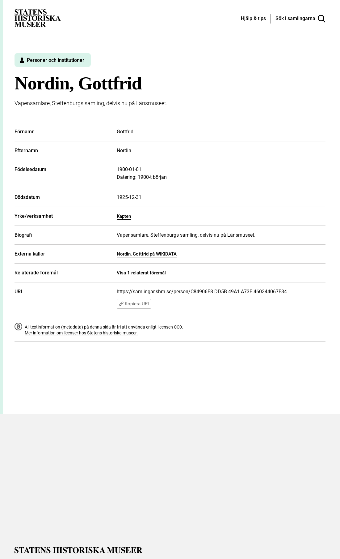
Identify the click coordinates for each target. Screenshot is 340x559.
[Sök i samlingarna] (300, 19)
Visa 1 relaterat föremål (141, 273)
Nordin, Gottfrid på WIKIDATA (147, 254)
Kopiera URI (134, 304)
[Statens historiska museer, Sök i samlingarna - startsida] (38, 17)
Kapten (124, 216)
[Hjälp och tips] (253, 19)
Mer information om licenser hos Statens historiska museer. (81, 332)
